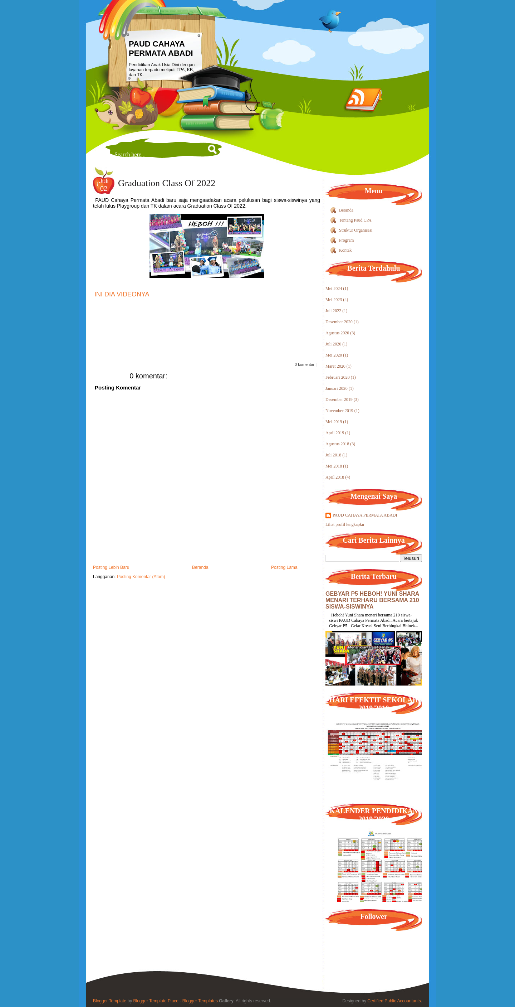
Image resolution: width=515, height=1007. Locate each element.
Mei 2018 (333, 466)
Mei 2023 (333, 299)
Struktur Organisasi (355, 230)
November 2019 (339, 410)
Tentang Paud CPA (355, 220)
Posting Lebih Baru (111, 567)
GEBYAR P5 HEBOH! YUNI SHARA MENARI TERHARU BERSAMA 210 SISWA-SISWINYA (372, 600)
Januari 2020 (336, 388)
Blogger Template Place (156, 1000)
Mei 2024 (333, 288)
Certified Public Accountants (394, 1000)
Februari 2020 (337, 377)
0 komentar (304, 364)
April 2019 (334, 432)
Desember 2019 (339, 399)
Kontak (345, 250)
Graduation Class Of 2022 (166, 183)
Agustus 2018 (337, 443)
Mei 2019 (333, 421)
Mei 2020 (333, 355)
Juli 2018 (333, 454)
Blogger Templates (200, 1000)
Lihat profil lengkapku (344, 524)
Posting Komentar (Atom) (141, 576)
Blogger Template (109, 1000)
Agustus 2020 (337, 332)
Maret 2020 (335, 366)
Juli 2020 (333, 344)
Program (346, 240)
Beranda (200, 567)
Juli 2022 (333, 310)
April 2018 (334, 477)
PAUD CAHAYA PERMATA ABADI (161, 48)
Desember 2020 (339, 321)
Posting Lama (284, 567)
